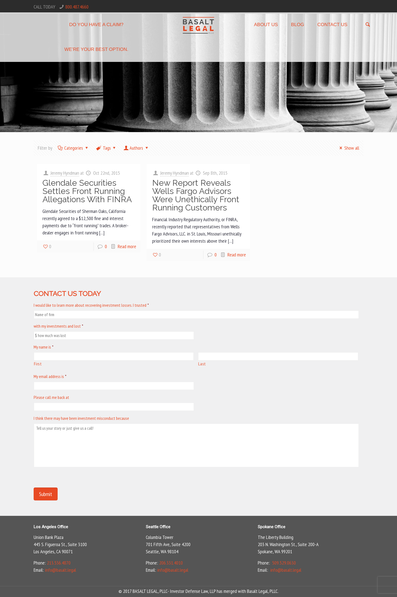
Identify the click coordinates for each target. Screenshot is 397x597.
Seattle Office (158, 526)
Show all (348, 148)
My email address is (50, 376)
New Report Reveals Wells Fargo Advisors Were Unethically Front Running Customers (195, 195)
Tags (106, 148)
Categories (73, 148)
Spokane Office (271, 526)
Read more (127, 246)
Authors (136, 148)
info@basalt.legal (60, 570)
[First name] (114, 356)
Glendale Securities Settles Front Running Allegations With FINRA (87, 191)
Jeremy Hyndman (64, 173)
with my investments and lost (58, 326)
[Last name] (278, 356)
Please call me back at (51, 397)
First (38, 363)
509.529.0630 (284, 563)
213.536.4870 (59, 563)
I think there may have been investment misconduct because (81, 418)
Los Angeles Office (51, 526)
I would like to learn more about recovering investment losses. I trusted (91, 305)
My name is (43, 347)
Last (202, 363)
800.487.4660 (76, 7)
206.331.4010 (171, 563)
